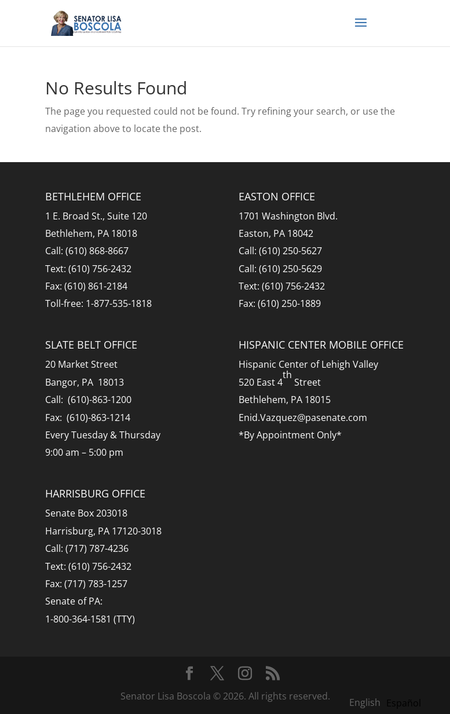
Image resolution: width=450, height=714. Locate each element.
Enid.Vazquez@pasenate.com (303, 417)
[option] (404, 703)
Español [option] (403, 703)
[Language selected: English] (388, 702)
